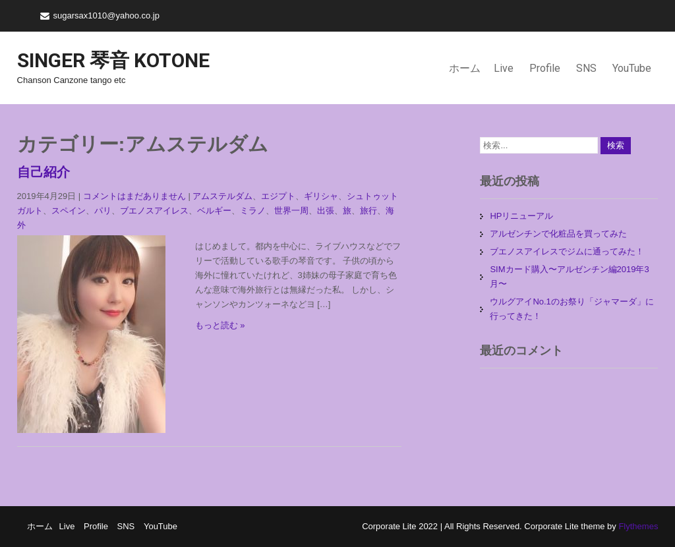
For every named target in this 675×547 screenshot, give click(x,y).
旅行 (368, 211)
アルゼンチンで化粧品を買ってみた (558, 234)
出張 (325, 211)
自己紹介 (43, 172)
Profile (544, 68)
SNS (586, 68)
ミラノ (253, 211)
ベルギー (214, 211)
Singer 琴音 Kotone (113, 60)
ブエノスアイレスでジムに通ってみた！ (567, 251)
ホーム (465, 68)
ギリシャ (321, 196)
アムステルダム (222, 196)
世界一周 (291, 211)
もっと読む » (220, 325)
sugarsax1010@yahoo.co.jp (106, 15)
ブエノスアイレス (154, 211)
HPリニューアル (521, 216)
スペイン (68, 211)
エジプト (278, 196)
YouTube (631, 68)
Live (504, 68)
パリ (102, 211)
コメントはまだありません (134, 196)
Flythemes (637, 526)
